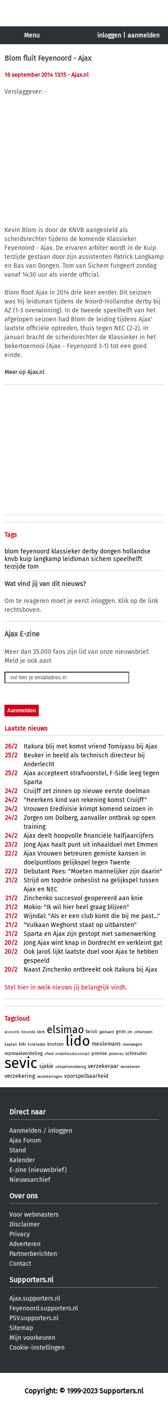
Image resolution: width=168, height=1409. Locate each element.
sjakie (46, 1066)
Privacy (19, 1234)
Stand (17, 1150)
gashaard (106, 1032)
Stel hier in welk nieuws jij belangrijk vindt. (65, 987)
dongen (110, 551)
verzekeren (130, 1066)
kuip (26, 559)
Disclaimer (24, 1224)
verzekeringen (49, 1076)
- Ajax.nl (78, 74)
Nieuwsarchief (29, 1180)
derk (41, 1032)
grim (121, 1032)
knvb (11, 559)
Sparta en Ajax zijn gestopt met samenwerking (90, 934)
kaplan (10, 1044)
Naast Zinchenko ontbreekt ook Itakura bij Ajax (90, 969)
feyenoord (34, 551)
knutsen (55, 1044)
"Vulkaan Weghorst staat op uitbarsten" (80, 925)
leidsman (76, 559)
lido (78, 1041)
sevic (20, 1063)
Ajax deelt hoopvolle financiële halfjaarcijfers (89, 836)
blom (11, 551)
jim (129, 1032)
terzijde (15, 566)
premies (116, 1054)
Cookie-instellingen (37, 1347)
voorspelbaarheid (86, 1076)
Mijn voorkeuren (32, 1338)
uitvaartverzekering (70, 1067)
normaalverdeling (23, 1053)
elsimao (65, 1029)
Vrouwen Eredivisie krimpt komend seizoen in (88, 809)
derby (90, 551)
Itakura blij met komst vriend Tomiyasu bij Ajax (90, 746)
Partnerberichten (33, 1254)
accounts (12, 1032)
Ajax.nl (36, 372)
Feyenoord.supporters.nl (43, 1308)
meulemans (106, 1044)
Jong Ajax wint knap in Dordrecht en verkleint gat (93, 943)
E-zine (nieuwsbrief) (38, 1170)
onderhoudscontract (72, 1054)
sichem (101, 559)
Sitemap (21, 1328)
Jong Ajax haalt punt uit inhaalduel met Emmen (91, 844)
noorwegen (132, 1044)
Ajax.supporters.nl (34, 1298)
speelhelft (127, 559)
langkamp (47, 559)
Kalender (22, 1160)
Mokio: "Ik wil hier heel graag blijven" (76, 907)
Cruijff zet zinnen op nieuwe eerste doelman (87, 791)
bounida (28, 1032)
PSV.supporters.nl (33, 1318)
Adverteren (25, 1244)
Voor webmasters (34, 1214)
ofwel (49, 1054)
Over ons (23, 1196)
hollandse (137, 551)
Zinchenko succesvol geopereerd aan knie (83, 898)
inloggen (109, 35)
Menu (32, 35)
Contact (20, 1264)
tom (33, 566)
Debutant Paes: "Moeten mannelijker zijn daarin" (93, 871)
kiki (22, 1044)
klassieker (65, 551)
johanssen (143, 1032)
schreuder (136, 1053)
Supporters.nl (31, 1280)
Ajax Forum (25, 1140)
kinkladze (36, 1044)
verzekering (19, 1075)
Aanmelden (25, 1131)
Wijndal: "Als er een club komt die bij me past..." (92, 916)
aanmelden (143, 35)
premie (99, 1053)
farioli (92, 1032)
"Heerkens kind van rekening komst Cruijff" (85, 800)
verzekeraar (103, 1066)
